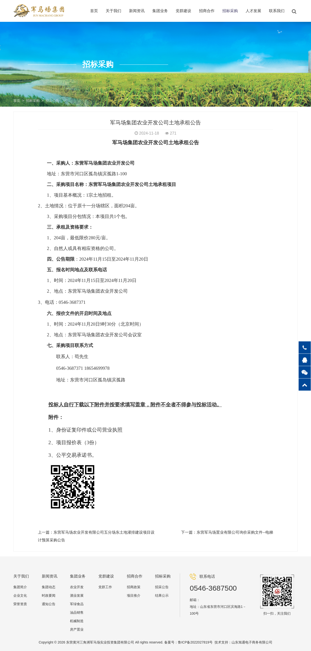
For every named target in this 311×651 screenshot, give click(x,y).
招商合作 (207, 11)
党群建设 (183, 11)
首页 (94, 11)
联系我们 (277, 11)
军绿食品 (77, 604)
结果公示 (162, 595)
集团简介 (20, 587)
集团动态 (48, 587)
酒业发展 (77, 595)
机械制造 (77, 621)
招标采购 (230, 11)
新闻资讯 (137, 11)
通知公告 (48, 604)
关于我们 (113, 11)
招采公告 (52, 101)
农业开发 (77, 587)
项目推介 (133, 595)
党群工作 (105, 587)
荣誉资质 (20, 604)
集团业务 (160, 11)
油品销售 (77, 612)
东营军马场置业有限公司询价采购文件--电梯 (235, 532)
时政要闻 (48, 595)
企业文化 (20, 595)
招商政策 (133, 587)
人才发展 (253, 11)
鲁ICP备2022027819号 (195, 642)
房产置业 (77, 629)
